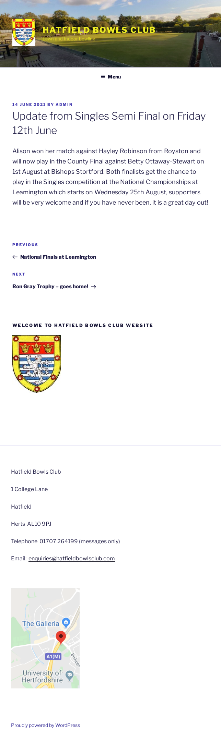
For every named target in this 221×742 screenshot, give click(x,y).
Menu (111, 77)
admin (64, 104)
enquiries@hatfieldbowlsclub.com (71, 558)
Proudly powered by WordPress (45, 725)
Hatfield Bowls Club (99, 30)
